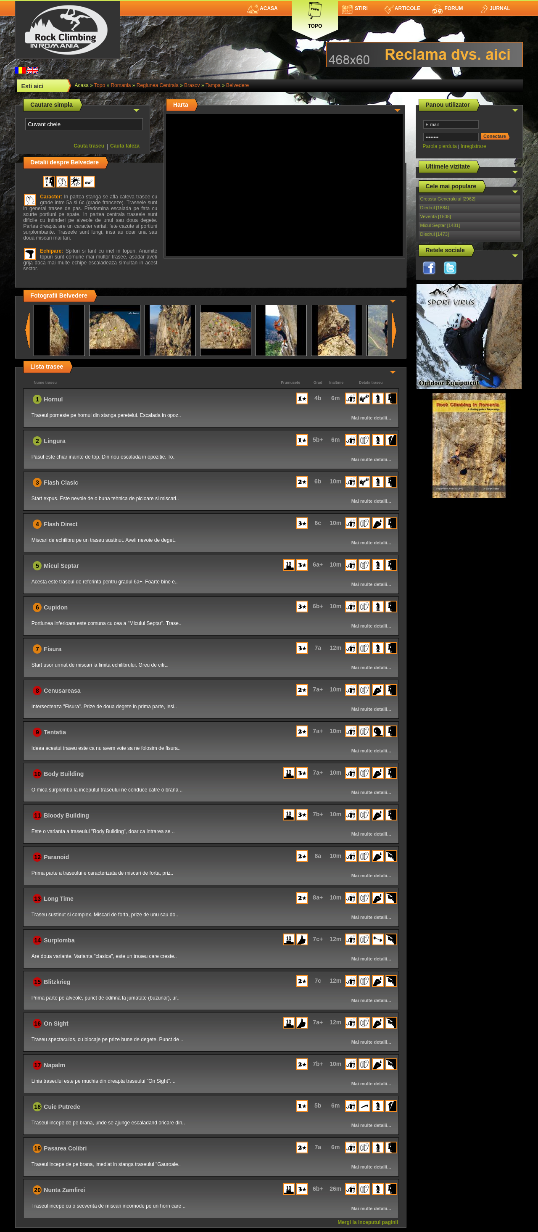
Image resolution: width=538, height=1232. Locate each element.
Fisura (52, 649)
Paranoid (56, 857)
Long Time (59, 898)
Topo (315, 13)
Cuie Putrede (62, 1106)
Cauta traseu (89, 146)
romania (121, 85)
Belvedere (237, 85)
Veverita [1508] (435, 216)
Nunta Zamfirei (64, 1190)
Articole (402, 8)
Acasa (262, 8)
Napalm (54, 1065)
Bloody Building (66, 815)
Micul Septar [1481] (440, 225)
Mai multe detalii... (371, 417)
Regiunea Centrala (158, 85)
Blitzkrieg (57, 982)
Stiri (355, 8)
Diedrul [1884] (434, 207)
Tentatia (55, 732)
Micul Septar (61, 565)
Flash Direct (60, 524)
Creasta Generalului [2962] (447, 198)
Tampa (213, 85)
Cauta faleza (125, 146)
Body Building (64, 773)
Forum (447, 8)
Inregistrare (473, 146)
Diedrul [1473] (434, 234)
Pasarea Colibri (65, 1148)
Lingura (54, 441)
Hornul (53, 399)
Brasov (192, 85)
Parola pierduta (440, 146)
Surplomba (59, 940)
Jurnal (495, 8)
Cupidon (56, 607)
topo (99, 85)
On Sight (56, 1023)
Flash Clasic (61, 482)
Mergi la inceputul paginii (368, 1222)
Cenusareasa (62, 690)
